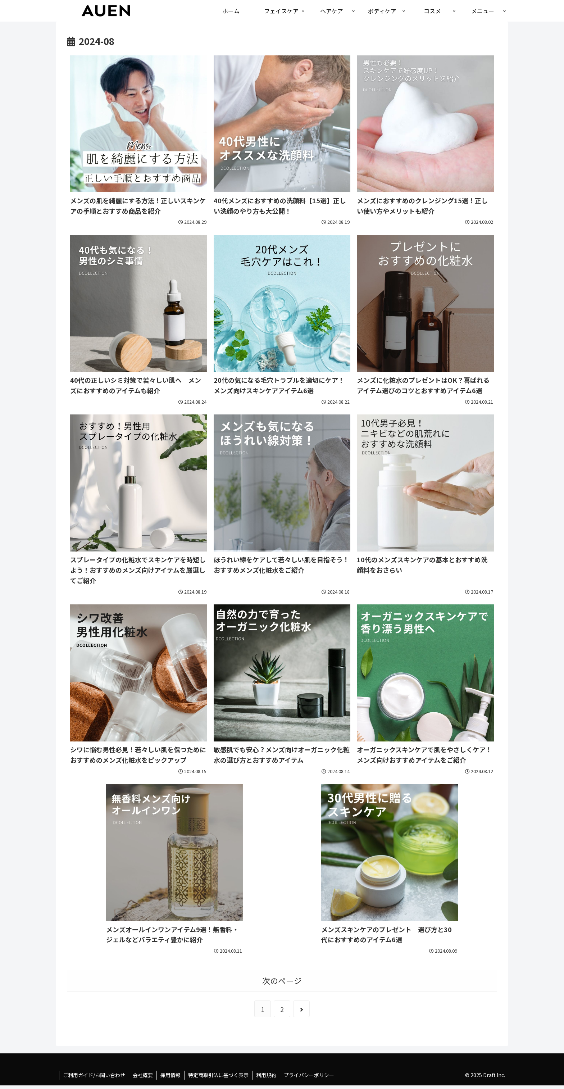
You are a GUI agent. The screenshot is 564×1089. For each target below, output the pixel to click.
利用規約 (266, 1075)
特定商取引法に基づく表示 (218, 1075)
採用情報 (170, 1075)
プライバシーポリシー (309, 1075)
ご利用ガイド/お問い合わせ (94, 1075)
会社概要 (143, 1075)
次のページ (282, 980)
